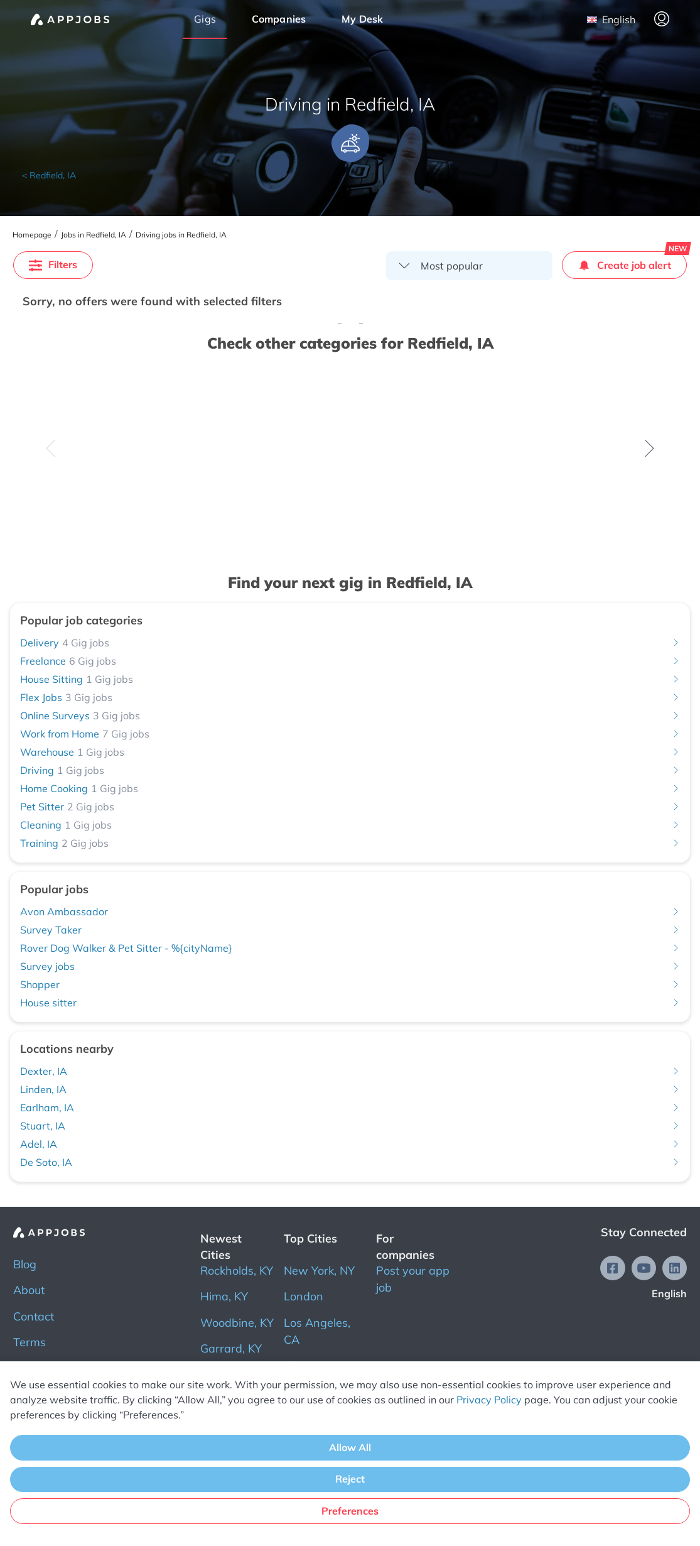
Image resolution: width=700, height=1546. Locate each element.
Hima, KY (224, 1296)
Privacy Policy (489, 1399)
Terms (29, 1342)
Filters (53, 264)
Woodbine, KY (237, 1322)
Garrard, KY (231, 1348)
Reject (350, 1479)
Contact (33, 1316)
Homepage (32, 235)
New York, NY (319, 1270)
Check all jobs (190, 491)
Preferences (350, 1511)
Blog (24, 1264)
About (29, 1290)
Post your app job (413, 1279)
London (303, 1296)
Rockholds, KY (236, 1270)
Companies (279, 19)
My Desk (362, 19)
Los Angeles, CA (317, 1331)
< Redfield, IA (49, 175)
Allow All (350, 1447)
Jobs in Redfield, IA (93, 235)
